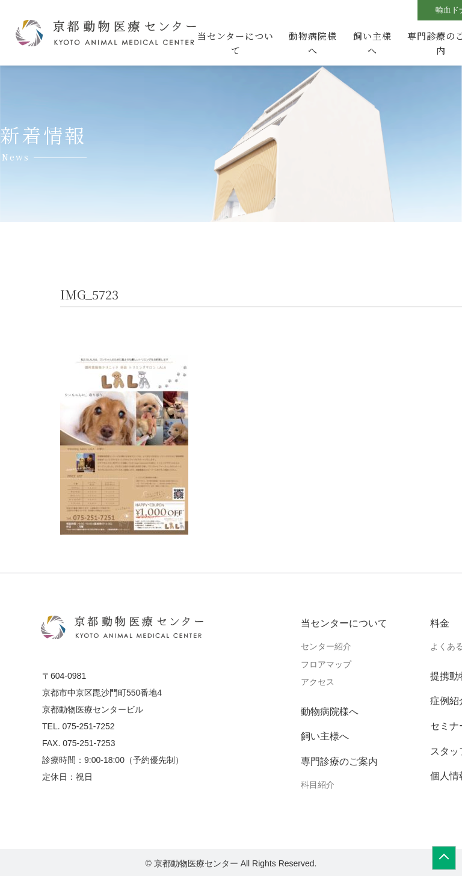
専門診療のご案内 (339, 761)
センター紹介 (326, 646)
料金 (439, 623)
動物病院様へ (313, 43)
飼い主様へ (372, 43)
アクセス (317, 682)
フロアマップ (326, 664)
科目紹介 (317, 784)
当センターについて (235, 43)
